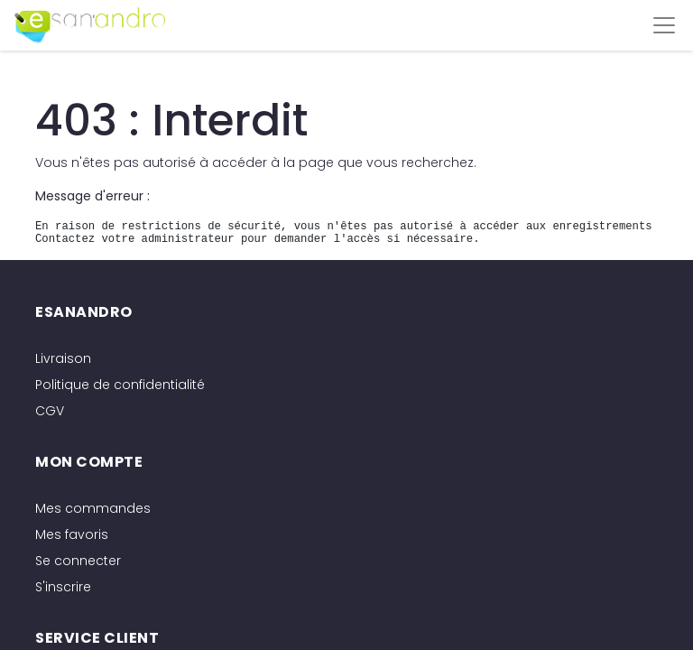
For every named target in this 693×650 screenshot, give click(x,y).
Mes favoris (71, 534)
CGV (49, 411)
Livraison (63, 358)
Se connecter (78, 561)
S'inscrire (63, 587)
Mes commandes (93, 508)
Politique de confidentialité (120, 385)
